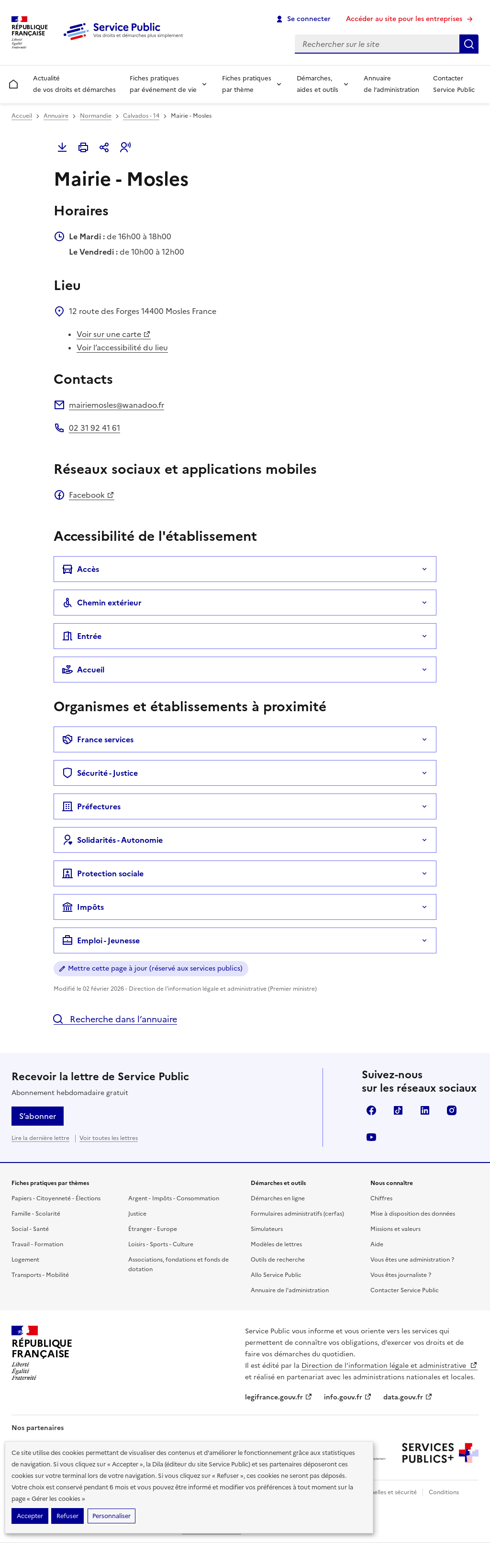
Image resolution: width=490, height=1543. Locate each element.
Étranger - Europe (152, 1229)
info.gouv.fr (348, 1397)
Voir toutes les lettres (108, 1138)
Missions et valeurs (395, 1229)
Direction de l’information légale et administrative (389, 1366)
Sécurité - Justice (100, 773)
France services (98, 739)
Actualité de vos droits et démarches (74, 84)
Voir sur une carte (114, 334)
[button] (125, 147)
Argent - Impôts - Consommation (173, 1198)
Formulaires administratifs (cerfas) (297, 1213)
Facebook (91, 495)
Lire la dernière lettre (40, 1138)
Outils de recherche (278, 1259)
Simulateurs (267, 1229)
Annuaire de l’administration (391, 84)
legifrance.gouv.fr (278, 1397)
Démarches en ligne (278, 1198)
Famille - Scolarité (35, 1213)
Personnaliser (111, 1516)
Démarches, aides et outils (317, 84)
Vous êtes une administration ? (412, 1259)
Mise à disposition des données (412, 1213)
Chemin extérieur (102, 602)
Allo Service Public (276, 1275)
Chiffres (381, 1198)
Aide (376, 1244)
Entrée (81, 636)
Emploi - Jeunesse (101, 940)
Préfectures (91, 806)
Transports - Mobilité (40, 1275)
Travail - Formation (37, 1244)
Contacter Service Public (454, 84)
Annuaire (56, 116)
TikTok (398, 1110)
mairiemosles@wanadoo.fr (116, 405)
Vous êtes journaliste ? (400, 1275)
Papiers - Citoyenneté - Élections (55, 1198)
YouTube (371, 1137)
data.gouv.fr (408, 1397)
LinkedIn (424, 1110)
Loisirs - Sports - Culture (160, 1244)
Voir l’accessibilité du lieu (122, 347)
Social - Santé (30, 1229)
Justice (137, 1213)
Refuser (67, 1516)
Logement (25, 1259)
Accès (80, 569)
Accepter (30, 1516)
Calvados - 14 (141, 116)
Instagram (451, 1110)
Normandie (95, 116)
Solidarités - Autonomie (112, 840)
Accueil (21, 116)
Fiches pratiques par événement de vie (163, 84)
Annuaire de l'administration (290, 1290)
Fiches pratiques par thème (246, 84)
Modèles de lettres (276, 1244)
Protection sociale (103, 873)
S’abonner (37, 1116)
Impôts (83, 907)
